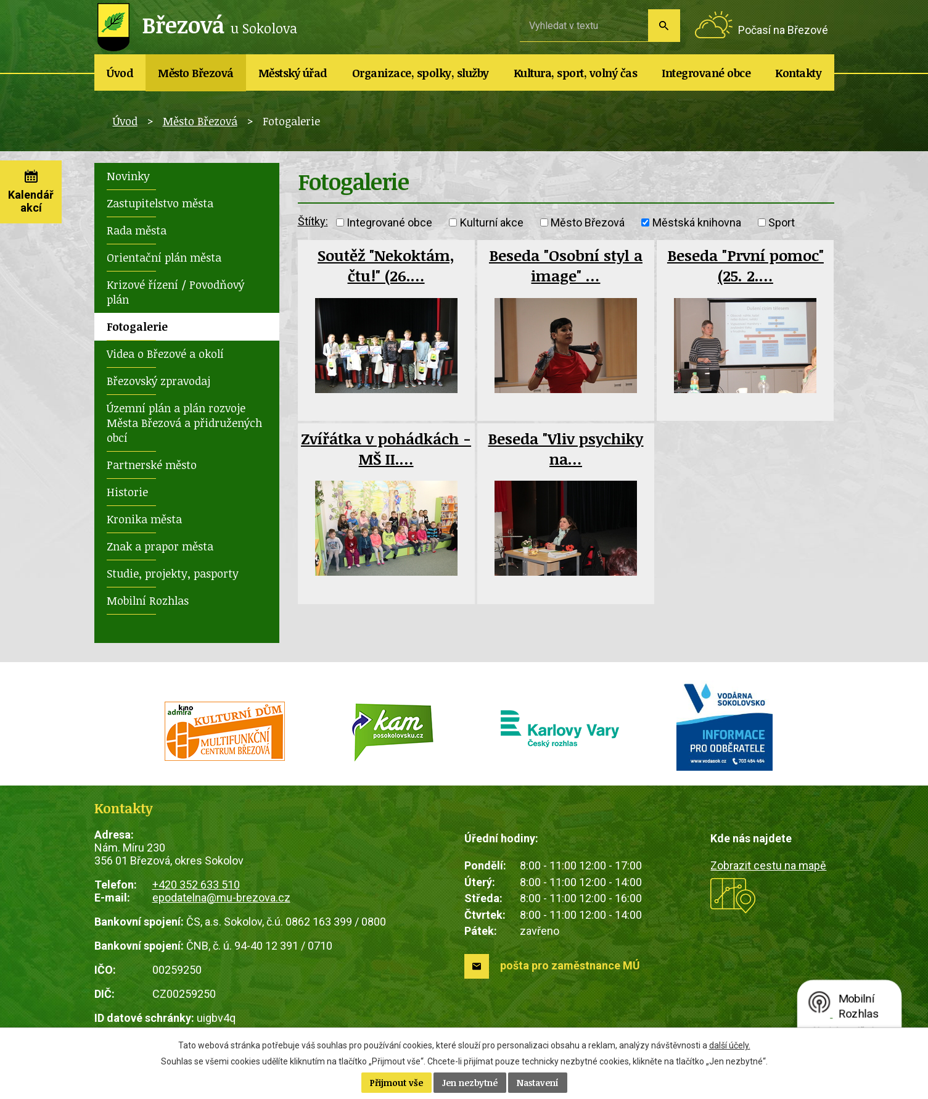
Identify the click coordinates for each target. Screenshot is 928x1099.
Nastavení (538, 1083)
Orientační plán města (164, 257)
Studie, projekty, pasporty (173, 573)
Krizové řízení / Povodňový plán (175, 292)
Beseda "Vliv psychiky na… (565, 448)
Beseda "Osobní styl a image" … (566, 265)
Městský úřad (292, 72)
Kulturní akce (492, 222)
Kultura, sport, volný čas (576, 72)
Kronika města (144, 519)
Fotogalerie (137, 326)
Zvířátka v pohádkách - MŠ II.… (386, 448)
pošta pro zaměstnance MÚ (570, 965)
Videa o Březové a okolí (165, 353)
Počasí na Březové (783, 29)
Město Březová (196, 72)
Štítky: (313, 221)
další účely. (729, 1045)
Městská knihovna (696, 222)
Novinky (128, 175)
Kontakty (798, 72)
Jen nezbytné (470, 1083)
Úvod (120, 72)
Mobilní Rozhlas (148, 600)
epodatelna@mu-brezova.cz (221, 897)
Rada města (136, 230)
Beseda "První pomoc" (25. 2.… (745, 265)
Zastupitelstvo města (160, 203)
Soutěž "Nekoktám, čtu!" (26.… (386, 265)
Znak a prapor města (160, 546)
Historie (127, 491)
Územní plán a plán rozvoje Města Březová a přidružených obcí (184, 422)
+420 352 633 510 (196, 884)
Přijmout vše (396, 1083)
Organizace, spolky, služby (420, 72)
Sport (781, 222)
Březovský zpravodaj (158, 380)
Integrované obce (706, 72)
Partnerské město (152, 464)
